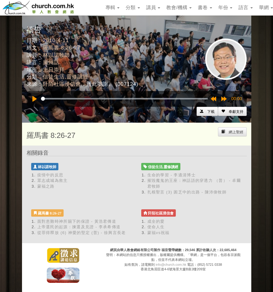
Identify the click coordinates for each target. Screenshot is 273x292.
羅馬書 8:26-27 (61, 48)
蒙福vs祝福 (158, 232)
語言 (245, 7)
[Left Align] (232, 111)
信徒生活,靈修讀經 (65, 77)
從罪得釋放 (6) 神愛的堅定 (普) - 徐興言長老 (81, 232)
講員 (153, 7)
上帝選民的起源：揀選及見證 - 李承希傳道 (79, 227)
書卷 (205, 7)
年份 (225, 7)
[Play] (34, 99)
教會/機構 (179, 7)
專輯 (112, 7)
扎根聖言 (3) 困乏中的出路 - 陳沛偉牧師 (187, 192)
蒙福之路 (46, 186)
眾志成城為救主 (52, 180)
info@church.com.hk (171, 264)
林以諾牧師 (56, 55)
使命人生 (156, 227)
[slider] (124, 99)
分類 (133, 7)
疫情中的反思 (50, 175)
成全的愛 (156, 221)
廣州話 (51, 62)
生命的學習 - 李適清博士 (171, 175)
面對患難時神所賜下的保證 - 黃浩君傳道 (76, 221)
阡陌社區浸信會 (62, 84)
